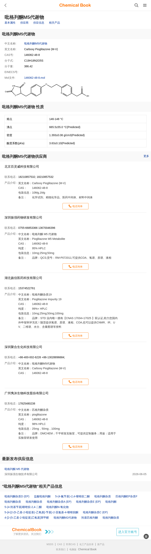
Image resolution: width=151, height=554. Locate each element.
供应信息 (38, 22)
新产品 (100, 544)
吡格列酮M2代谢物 (65, 517)
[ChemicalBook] (75, 5)
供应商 (24, 22)
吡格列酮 (110, 501)
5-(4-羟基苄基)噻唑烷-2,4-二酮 (23, 507)
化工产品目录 (86, 544)
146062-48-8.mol (34, 77)
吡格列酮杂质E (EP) (88, 501)
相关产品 (54, 22)
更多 (146, 156)
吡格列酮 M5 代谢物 (17, 469)
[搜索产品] (136, 5)
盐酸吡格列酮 (42, 496)
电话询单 (77, 206)
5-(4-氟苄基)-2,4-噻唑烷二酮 (72, 496)
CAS (59, 544)
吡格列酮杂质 (102, 496)
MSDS (50, 544)
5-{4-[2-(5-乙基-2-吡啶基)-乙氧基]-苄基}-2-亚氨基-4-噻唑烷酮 (41, 512)
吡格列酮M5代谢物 (35, 43)
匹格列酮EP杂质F (126, 496)
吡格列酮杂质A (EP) (59, 501)
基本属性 (10, 22)
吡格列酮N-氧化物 (57, 507)
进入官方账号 (127, 532)
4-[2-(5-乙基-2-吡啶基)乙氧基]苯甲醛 (27, 517)
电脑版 (72, 549)
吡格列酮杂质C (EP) (95, 512)
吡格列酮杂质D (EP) (17, 496)
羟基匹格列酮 (89, 517)
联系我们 (60, 549)
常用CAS (71, 544)
